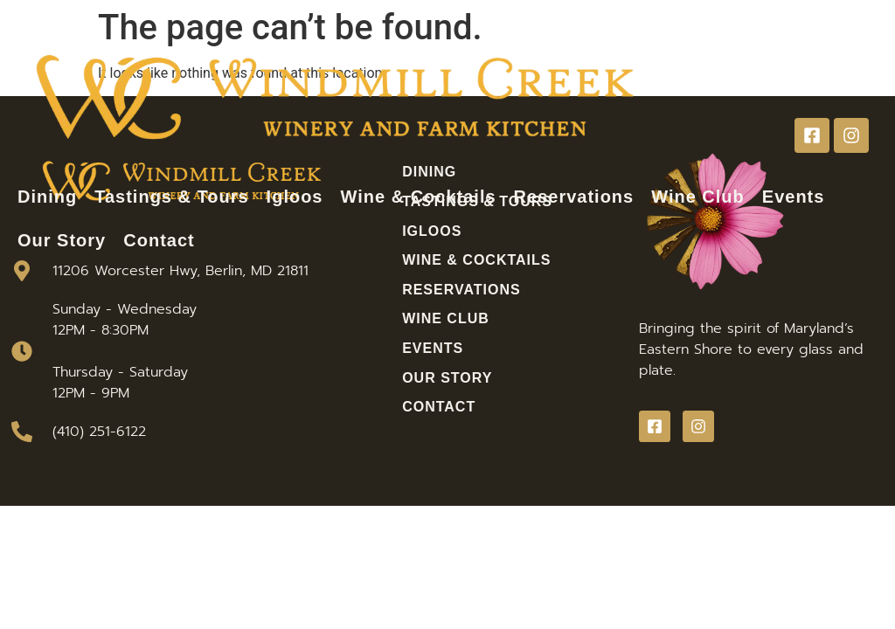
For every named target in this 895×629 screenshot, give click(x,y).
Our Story (61, 240)
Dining (47, 196)
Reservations (574, 196)
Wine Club (698, 196)
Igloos (295, 196)
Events (793, 196)
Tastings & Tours (171, 196)
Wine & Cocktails (418, 196)
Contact (158, 240)
